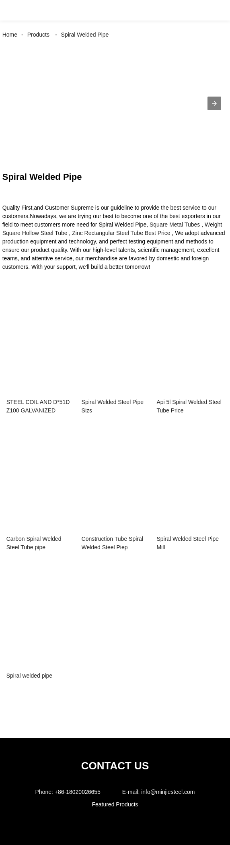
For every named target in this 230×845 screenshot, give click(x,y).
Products (38, 34)
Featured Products (115, 804)
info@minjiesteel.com (168, 792)
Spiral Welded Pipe (85, 34)
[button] (14, 10)
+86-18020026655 (78, 792)
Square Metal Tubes (175, 224)
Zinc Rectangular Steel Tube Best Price (121, 233)
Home (9, 34)
